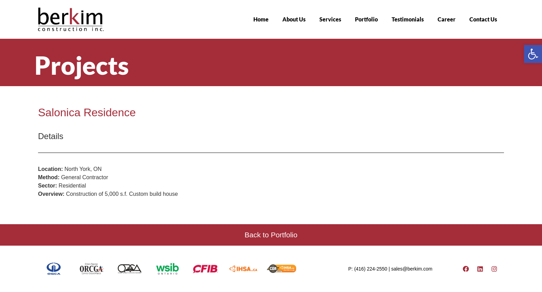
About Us (294, 19)
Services (330, 19)
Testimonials (408, 19)
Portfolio (366, 19)
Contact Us (483, 19)
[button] (533, 54)
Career (447, 19)
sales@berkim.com (411, 269)
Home (261, 19)
